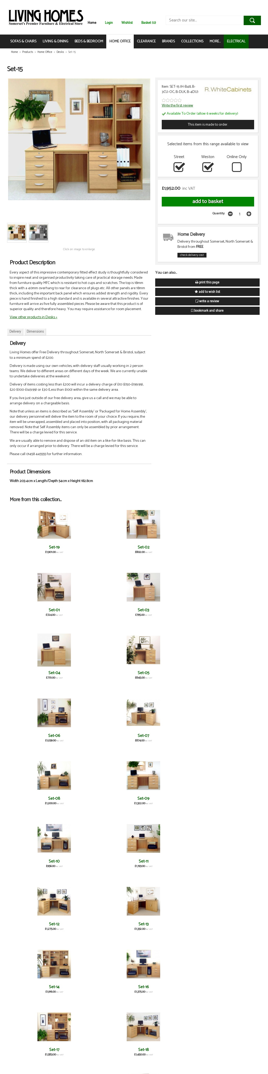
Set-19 (30, 547)
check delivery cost (192, 255)
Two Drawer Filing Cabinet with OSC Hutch (237, 929)
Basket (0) (148, 23)
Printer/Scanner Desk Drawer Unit (30, 863)
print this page (207, 282)
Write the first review (177, 105)
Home (92, 23)
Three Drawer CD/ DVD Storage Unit (196, 863)
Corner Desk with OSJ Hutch (154, 989)
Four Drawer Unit (71, 735)
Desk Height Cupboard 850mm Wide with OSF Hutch (113, 740)
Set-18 (237, 673)
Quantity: (219, 213)
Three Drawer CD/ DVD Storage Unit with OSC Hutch (237, 866)
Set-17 (196, 673)
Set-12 (30, 673)
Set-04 (196, 547)
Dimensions (35, 331)
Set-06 (30, 610)
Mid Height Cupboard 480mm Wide (237, 801)
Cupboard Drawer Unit (30, 1050)
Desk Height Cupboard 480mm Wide (238, 738)
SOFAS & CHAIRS (23, 41)
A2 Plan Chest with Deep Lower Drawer (113, 926)
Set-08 (113, 610)
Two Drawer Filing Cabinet (196, 926)
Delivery (15, 331)
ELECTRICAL (236, 41)
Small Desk (113, 861)
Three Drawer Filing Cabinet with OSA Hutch (71, 929)
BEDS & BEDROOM (89, 41)
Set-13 (72, 673)
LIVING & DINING (55, 41)
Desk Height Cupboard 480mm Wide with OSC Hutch (196, 740)
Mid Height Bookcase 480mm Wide (196, 801)
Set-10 (196, 610)
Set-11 (237, 610)
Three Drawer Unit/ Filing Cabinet (71, 801)
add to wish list (207, 292)
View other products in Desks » (33, 317)
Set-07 (71, 610)
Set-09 (155, 610)
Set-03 (154, 547)
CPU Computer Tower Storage (196, 989)
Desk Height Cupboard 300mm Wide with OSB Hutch (30, 803)
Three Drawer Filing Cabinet (30, 926)
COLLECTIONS (192, 41)
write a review (207, 301)
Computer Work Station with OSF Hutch (71, 992)
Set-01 (113, 547)
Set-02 (72, 547)
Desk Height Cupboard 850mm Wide (155, 738)
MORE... (215, 41)
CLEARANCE (146, 41)
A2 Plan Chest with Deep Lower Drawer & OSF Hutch (113, 803)
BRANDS (168, 41)
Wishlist (127, 23)
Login (109, 23)
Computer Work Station (30, 989)
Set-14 (113, 673)
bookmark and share (207, 311)
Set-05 (237, 547)
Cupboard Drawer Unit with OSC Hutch (72, 1052)
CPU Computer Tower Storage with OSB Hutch (237, 992)
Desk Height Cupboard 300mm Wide (30, 738)
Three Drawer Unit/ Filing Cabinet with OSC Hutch (154, 929)
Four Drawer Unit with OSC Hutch (154, 801)
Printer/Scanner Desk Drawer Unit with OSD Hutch (72, 866)
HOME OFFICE (120, 41)
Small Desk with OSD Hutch (155, 863)
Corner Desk (113, 987)
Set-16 (154, 673)
